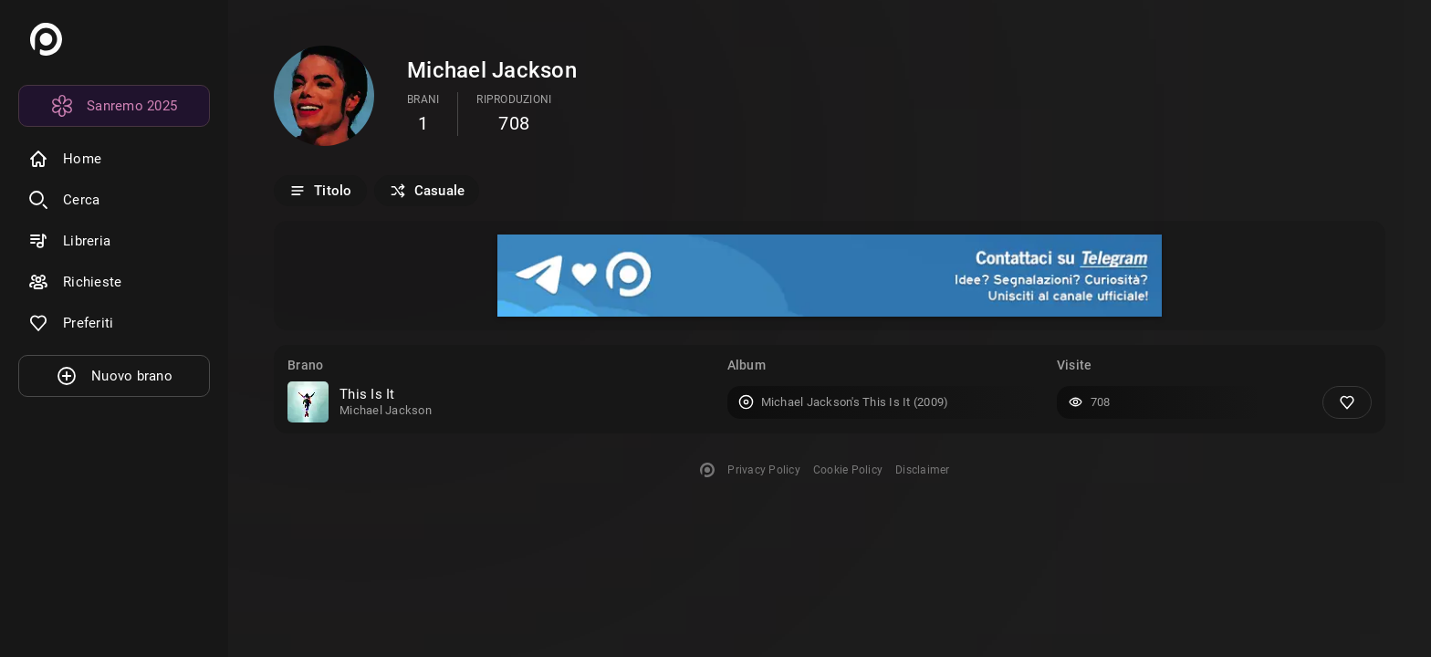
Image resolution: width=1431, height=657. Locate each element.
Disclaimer (922, 470)
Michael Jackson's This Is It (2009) (855, 402)
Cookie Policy (848, 470)
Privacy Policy (763, 470)
